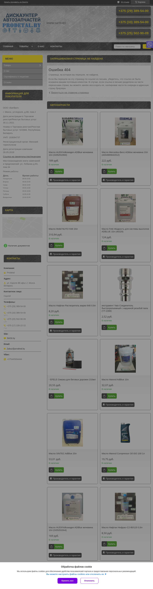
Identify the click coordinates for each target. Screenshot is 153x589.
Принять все (67, 581)
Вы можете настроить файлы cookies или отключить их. (75, 574)
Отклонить (89, 581)
